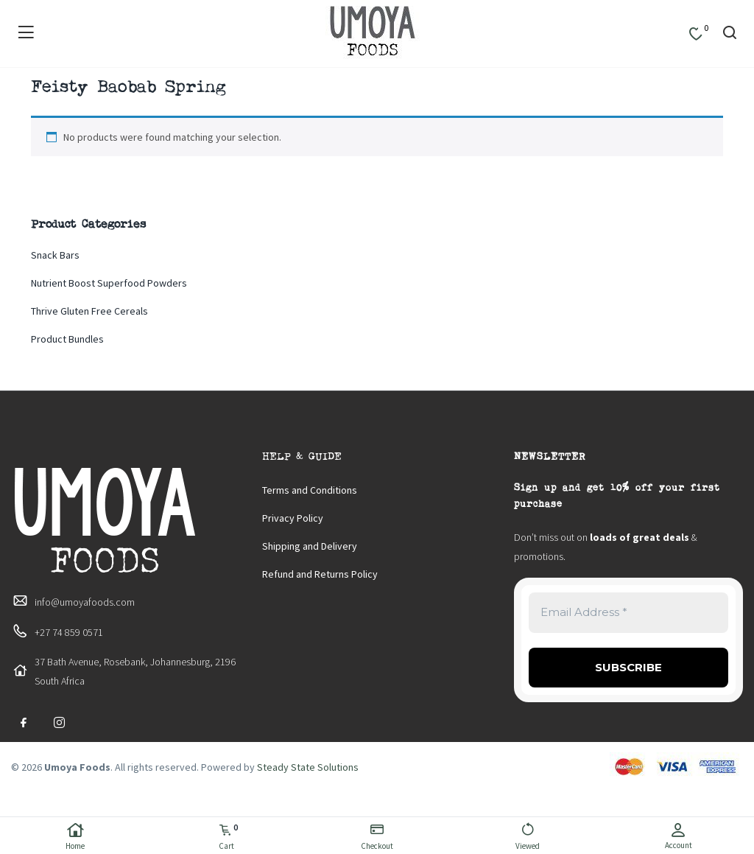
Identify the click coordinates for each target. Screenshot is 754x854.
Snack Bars (55, 255)
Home (75, 836)
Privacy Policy (292, 518)
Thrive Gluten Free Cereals (89, 311)
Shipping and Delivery (309, 546)
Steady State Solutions (308, 767)
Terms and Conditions (309, 490)
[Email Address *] (628, 612)
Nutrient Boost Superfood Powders (109, 283)
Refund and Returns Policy (320, 574)
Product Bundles (67, 339)
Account (678, 836)
